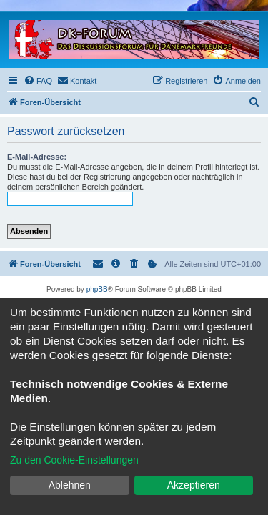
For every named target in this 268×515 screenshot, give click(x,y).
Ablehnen (70, 485)
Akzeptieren (193, 485)
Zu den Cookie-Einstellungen (74, 460)
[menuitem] (38, 80)
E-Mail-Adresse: (36, 156)
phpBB (97, 289)
